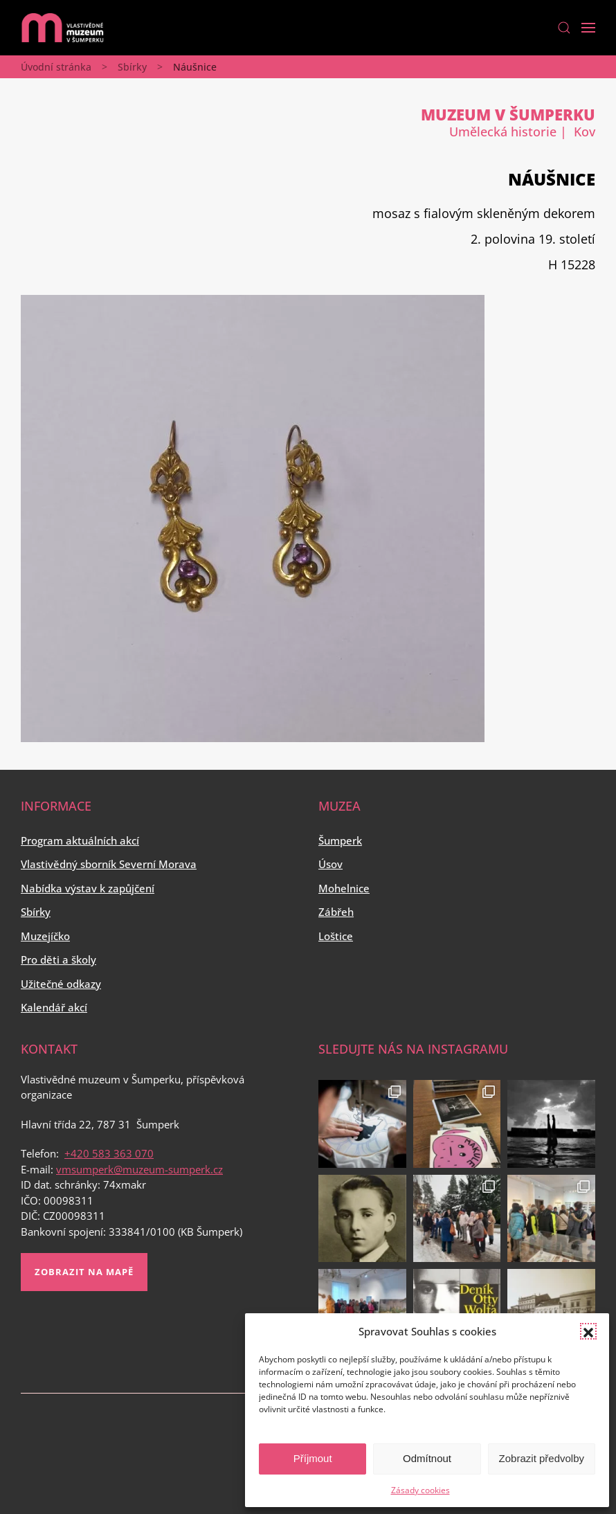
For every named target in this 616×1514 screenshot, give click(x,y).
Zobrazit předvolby (541, 1458)
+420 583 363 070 (109, 1153)
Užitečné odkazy (61, 984)
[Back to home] (62, 27)
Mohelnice (344, 888)
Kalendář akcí (54, 1007)
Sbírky (132, 66)
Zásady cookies (420, 1490)
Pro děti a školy (58, 959)
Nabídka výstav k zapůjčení (87, 888)
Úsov (330, 864)
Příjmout (312, 1458)
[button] (588, 1331)
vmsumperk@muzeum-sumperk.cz (139, 1169)
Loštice (335, 936)
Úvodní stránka (56, 66)
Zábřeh (336, 912)
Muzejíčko (45, 936)
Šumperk (340, 840)
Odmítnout (427, 1458)
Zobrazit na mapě (84, 1271)
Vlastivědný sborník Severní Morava (109, 864)
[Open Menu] (588, 27)
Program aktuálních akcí (80, 840)
